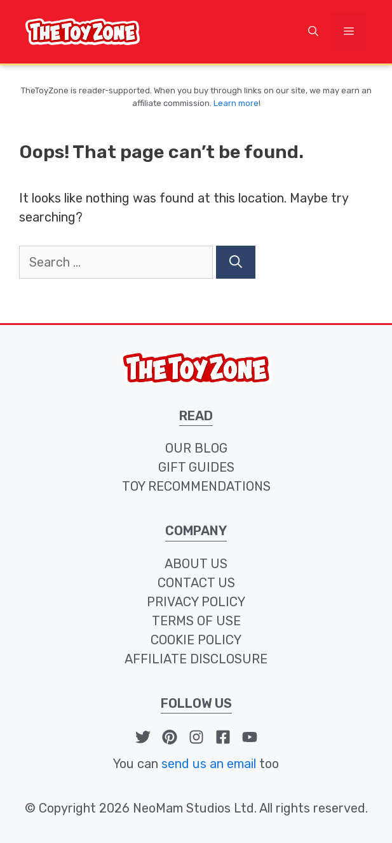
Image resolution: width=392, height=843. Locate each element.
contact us (196, 582)
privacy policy (196, 601)
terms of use (196, 620)
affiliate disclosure (196, 659)
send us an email (208, 763)
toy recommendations (196, 486)
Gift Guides (196, 467)
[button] (313, 32)
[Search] (235, 262)
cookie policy (196, 639)
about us (196, 563)
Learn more (236, 103)
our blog (196, 448)
